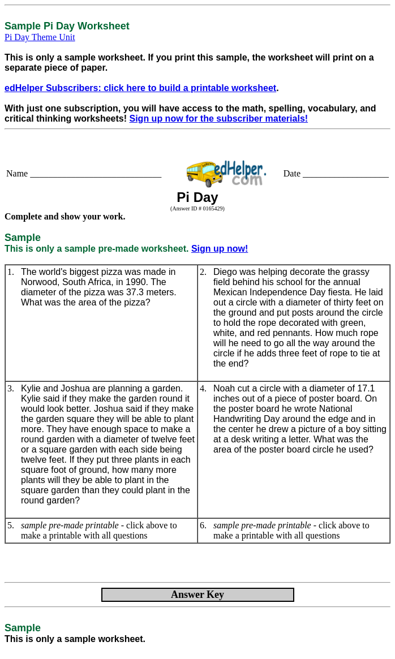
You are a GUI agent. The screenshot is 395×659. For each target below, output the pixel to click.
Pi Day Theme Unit (40, 37)
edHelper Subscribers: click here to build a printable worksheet (140, 88)
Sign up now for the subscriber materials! (219, 118)
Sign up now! (219, 248)
